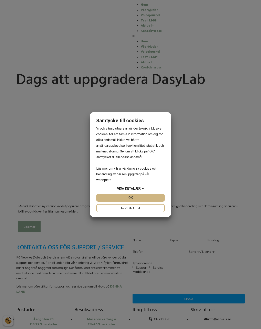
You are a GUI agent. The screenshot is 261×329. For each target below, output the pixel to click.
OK (130, 198)
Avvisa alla (130, 208)
